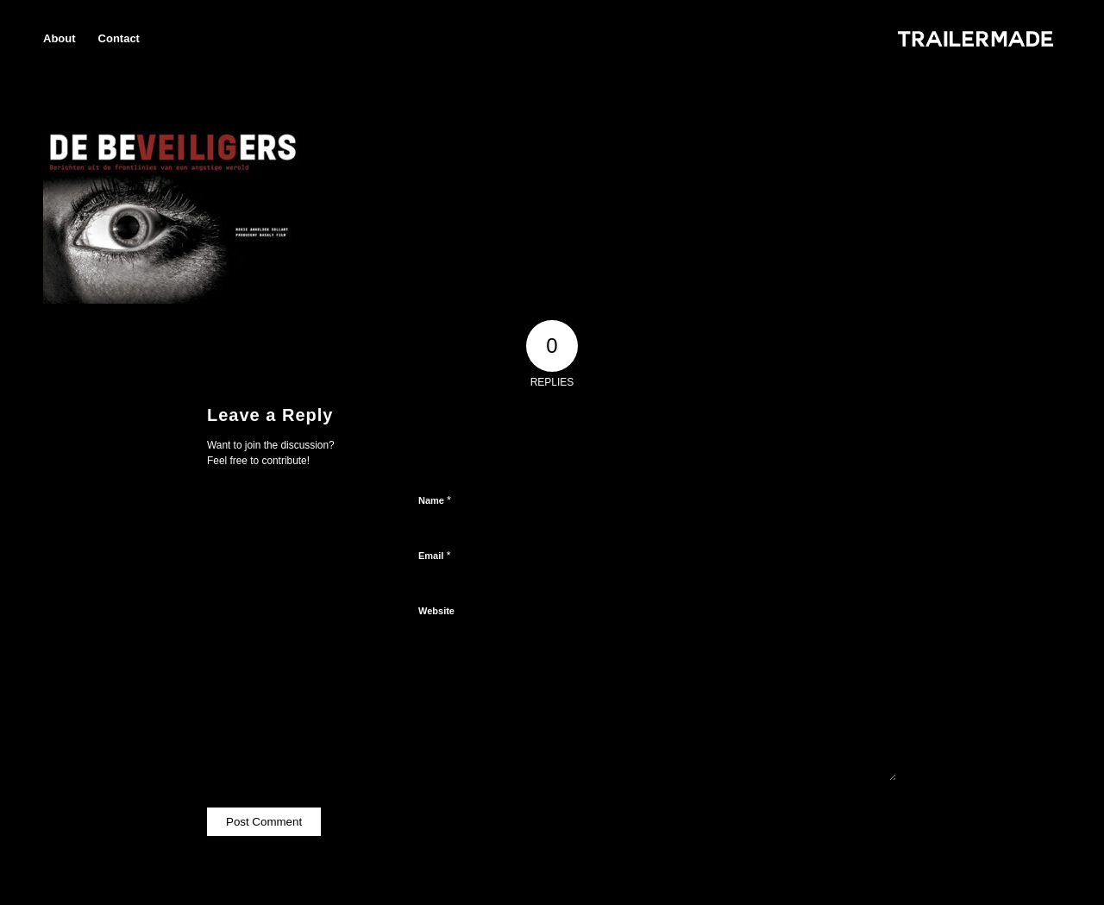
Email (434, 555)
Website (436, 611)
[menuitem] (59, 39)
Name (434, 499)
